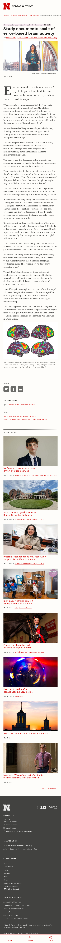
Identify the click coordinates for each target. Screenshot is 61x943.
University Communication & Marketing (17, 846)
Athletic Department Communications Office (20, 849)
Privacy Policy (8, 912)
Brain (39, 419)
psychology (17, 416)
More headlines (49, 788)
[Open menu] (10, 938)
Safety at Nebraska (10, 915)
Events (5, 870)
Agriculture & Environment (24, 652)
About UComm (11, 825)
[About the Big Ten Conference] (41, 807)
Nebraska (6, 15)
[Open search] (30, 938)
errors (44, 419)
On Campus (39, 652)
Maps (5, 877)
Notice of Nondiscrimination (13, 909)
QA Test (22, 927)
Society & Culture (50, 475)
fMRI (34, 419)
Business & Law (20, 475)
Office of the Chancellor (12, 883)
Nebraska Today (22, 6)
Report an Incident (11, 888)
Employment (8, 866)
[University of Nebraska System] (53, 807)
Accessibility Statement (12, 902)
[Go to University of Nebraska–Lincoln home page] (6, 6)
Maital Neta (7, 416)
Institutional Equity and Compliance (16, 905)
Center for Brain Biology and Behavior (17, 419)
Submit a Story (11, 828)
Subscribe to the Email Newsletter (19, 831)
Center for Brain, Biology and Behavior (21, 405)
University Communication (19, 15)
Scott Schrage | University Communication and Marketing (31, 38)
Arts (16, 608)
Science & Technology (35, 475)
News (5, 880)
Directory (6, 863)
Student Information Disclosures (15, 918)
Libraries (6, 873)
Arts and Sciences (29, 416)
